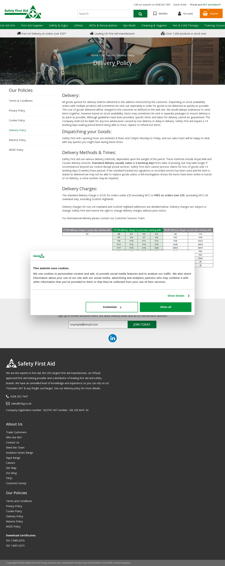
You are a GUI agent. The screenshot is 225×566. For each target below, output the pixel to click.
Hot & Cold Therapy (186, 25)
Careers (10, 463)
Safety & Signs (58, 25)
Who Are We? (14, 437)
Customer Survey (16, 483)
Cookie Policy (17, 120)
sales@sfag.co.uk (21, 403)
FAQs (9, 478)
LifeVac (78, 25)
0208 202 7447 (19, 396)
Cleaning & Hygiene (154, 25)
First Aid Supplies (32, 25)
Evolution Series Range (19, 452)
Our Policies (21, 90)
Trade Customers (16, 432)
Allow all (165, 306)
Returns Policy (17, 140)
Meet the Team (15, 447)
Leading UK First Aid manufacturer (112, 33)
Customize (112, 306)
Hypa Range (13, 457)
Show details (176, 295)
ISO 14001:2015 (15, 545)
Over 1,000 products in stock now (183, 33)
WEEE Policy (16, 150)
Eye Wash (129, 25)
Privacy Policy (17, 110)
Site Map (11, 468)
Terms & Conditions (21, 100)
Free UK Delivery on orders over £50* (41, 33)
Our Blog (11, 473)
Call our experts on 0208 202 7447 (152, 4)
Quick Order (180, 4)
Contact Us (12, 442)
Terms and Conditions (19, 501)
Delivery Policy (17, 130)
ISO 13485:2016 (15, 540)
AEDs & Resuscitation (103, 25)
